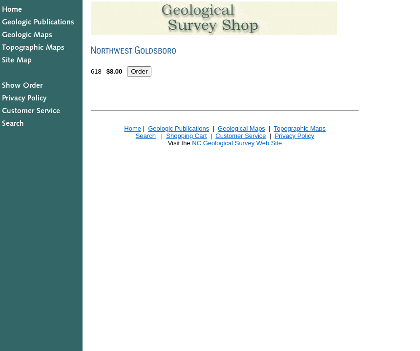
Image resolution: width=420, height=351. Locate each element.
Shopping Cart (186, 135)
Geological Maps (241, 128)
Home (132, 128)
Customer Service (240, 135)
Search (146, 135)
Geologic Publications (178, 128)
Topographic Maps (299, 128)
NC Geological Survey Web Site (237, 143)
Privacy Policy (294, 135)
